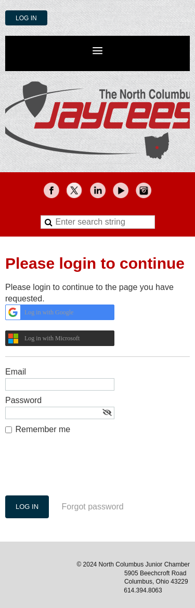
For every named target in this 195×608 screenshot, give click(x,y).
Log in (26, 18)
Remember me (42, 429)
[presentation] (84, 470)
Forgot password (93, 506)
